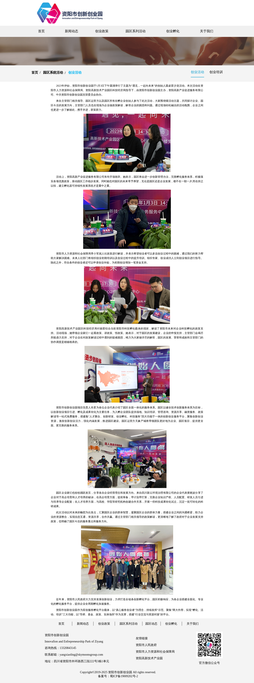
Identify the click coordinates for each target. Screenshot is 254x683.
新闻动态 (71, 31)
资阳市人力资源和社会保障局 (155, 651)
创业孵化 (172, 31)
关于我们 (206, 31)
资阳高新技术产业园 (149, 658)
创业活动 (197, 72)
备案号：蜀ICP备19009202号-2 (118, 676)
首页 (41, 31)
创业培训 (216, 72)
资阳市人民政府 (146, 645)
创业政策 (101, 31)
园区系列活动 (136, 31)
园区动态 (151, 623)
